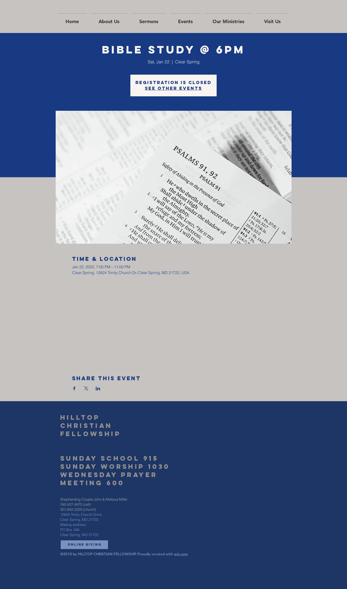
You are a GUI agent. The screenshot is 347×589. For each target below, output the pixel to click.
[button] (84, 545)
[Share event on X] (86, 388)
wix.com (181, 554)
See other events (173, 88)
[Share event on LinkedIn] (98, 388)
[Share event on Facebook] (74, 388)
